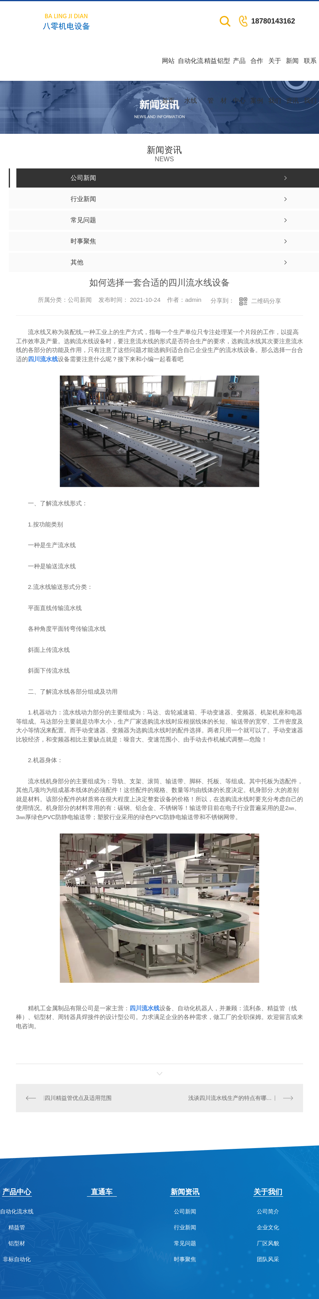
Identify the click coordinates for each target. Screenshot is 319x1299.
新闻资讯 (292, 69)
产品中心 (239, 69)
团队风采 (268, 1259)
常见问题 (185, 1243)
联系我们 (310, 69)
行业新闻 (185, 1227)
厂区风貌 (268, 1243)
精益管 (210, 69)
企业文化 (268, 1227)
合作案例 (256, 69)
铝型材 (223, 69)
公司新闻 (185, 1211)
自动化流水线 (190, 69)
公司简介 (268, 1211)
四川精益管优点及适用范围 (77, 1098)
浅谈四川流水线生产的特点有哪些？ (232, 1098)
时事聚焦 (185, 1259)
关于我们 (274, 69)
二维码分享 (266, 300)
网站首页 (168, 69)
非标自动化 (17, 1259)
